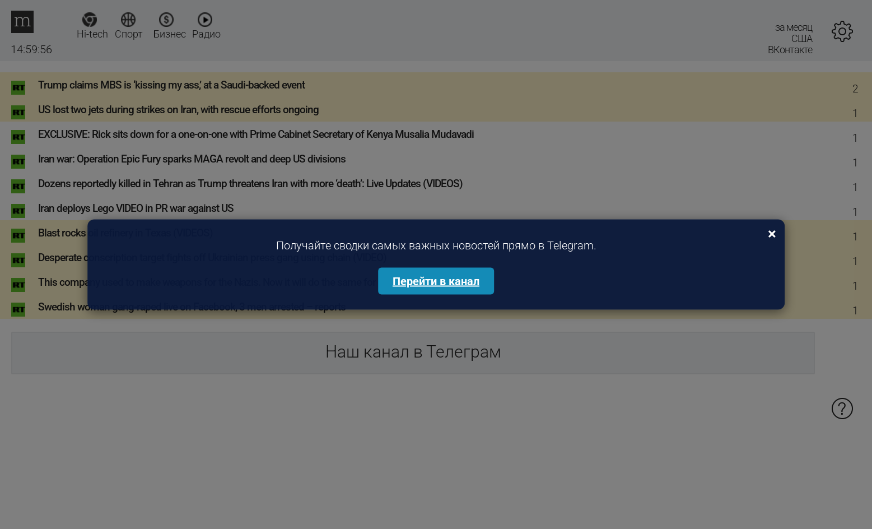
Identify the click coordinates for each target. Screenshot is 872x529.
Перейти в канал (436, 281)
